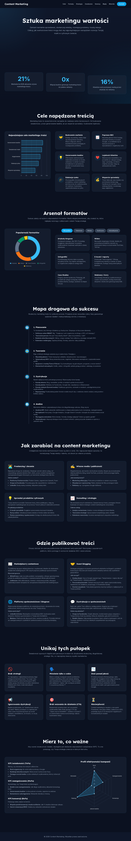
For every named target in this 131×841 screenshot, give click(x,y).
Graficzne (100, 231)
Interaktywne (113, 231)
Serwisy (97, 4)
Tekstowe (79, 231)
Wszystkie (67, 231)
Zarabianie (88, 4)
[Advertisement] (66, 54)
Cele (64, 4)
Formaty (71, 4)
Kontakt (121, 4)
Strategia (79, 4)
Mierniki (112, 4)
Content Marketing (16, 3)
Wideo (89, 231)
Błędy (105, 4)
